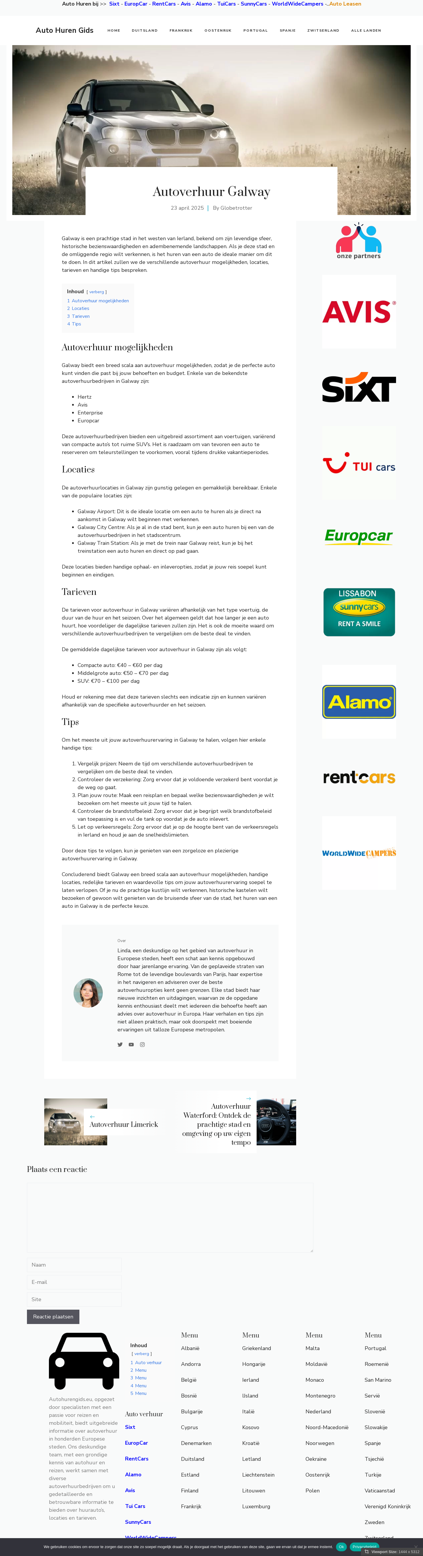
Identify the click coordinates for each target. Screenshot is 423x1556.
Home (114, 30)
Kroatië (251, 1443)
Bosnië (189, 1395)
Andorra (191, 1364)
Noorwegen (320, 1443)
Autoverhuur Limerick (124, 1124)
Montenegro (320, 1395)
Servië (372, 1395)
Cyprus (189, 1427)
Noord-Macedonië (327, 1427)
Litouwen (253, 1490)
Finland (190, 1490)
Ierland (250, 1379)
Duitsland (145, 30)
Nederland (318, 1411)
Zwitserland (323, 30)
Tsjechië (374, 1459)
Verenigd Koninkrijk (388, 1506)
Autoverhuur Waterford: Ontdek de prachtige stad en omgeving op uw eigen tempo (216, 1124)
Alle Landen (366, 30)
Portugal (255, 30)
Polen (313, 1490)
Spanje (288, 30)
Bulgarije (192, 1411)
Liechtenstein (258, 1474)
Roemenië (377, 1364)
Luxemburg (256, 1506)
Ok (341, 1547)
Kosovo (250, 1427)
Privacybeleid (364, 1547)
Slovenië (375, 1411)
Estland (190, 1474)
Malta (313, 1348)
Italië (248, 1411)
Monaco (315, 1379)
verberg (96, 292)
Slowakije (376, 1427)
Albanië (190, 1348)
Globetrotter (236, 207)
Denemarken (196, 1443)
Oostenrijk (218, 30)
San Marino (378, 1379)
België (189, 1379)
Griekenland (256, 1348)
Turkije (373, 1474)
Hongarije (253, 1364)
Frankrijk (181, 30)
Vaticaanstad (380, 1490)
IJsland (250, 1395)
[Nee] (416, 1547)
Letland (251, 1459)
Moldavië (317, 1364)
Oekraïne (316, 1459)
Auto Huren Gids (64, 30)
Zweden (374, 1522)
